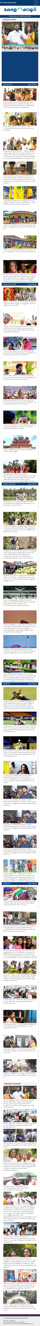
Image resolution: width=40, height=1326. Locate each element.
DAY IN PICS (7, 84)
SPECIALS (7, 883)
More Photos (32, 84)
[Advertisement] (20, 66)
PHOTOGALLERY (9, 2)
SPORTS (6, 684)
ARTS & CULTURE (9, 284)
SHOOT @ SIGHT (9, 484)
